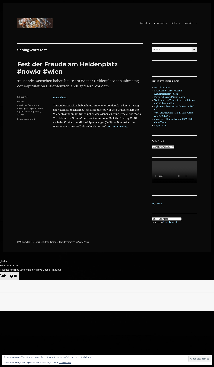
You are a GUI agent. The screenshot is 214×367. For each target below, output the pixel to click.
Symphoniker (36, 108)
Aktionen (21, 101)
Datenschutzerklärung (45, 242)
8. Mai (20, 105)
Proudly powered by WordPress (74, 242)
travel (143, 23)
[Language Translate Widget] (167, 219)
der (25, 105)
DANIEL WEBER (24, 242)
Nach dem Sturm (162, 87)
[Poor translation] (13, 276)
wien (37, 111)
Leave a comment (26, 119)
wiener (20, 114)
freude (35, 105)
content (159, 23)
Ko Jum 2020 (160, 125)
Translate (170, 222)
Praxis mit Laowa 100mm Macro (169, 97)
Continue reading (117, 126)
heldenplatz (23, 108)
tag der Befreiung (26, 111)
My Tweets (157, 203)
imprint (189, 23)
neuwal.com (60, 97)
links (174, 23)
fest (29, 105)
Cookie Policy (65, 362)
